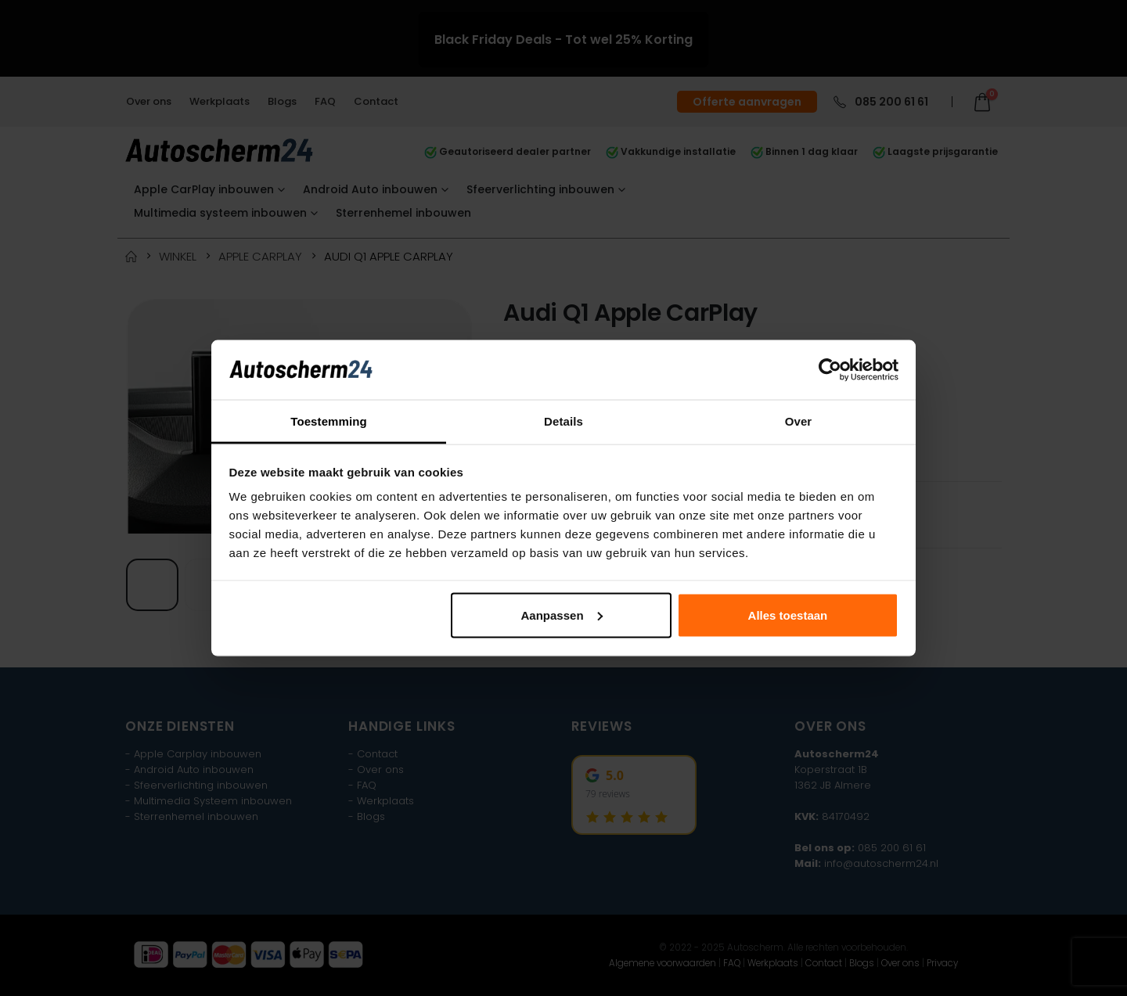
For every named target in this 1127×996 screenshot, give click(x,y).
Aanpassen (562, 614)
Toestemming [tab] (328, 421)
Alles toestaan (788, 614)
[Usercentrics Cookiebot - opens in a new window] (830, 369)
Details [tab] (563, 421)
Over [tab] (798, 421)
